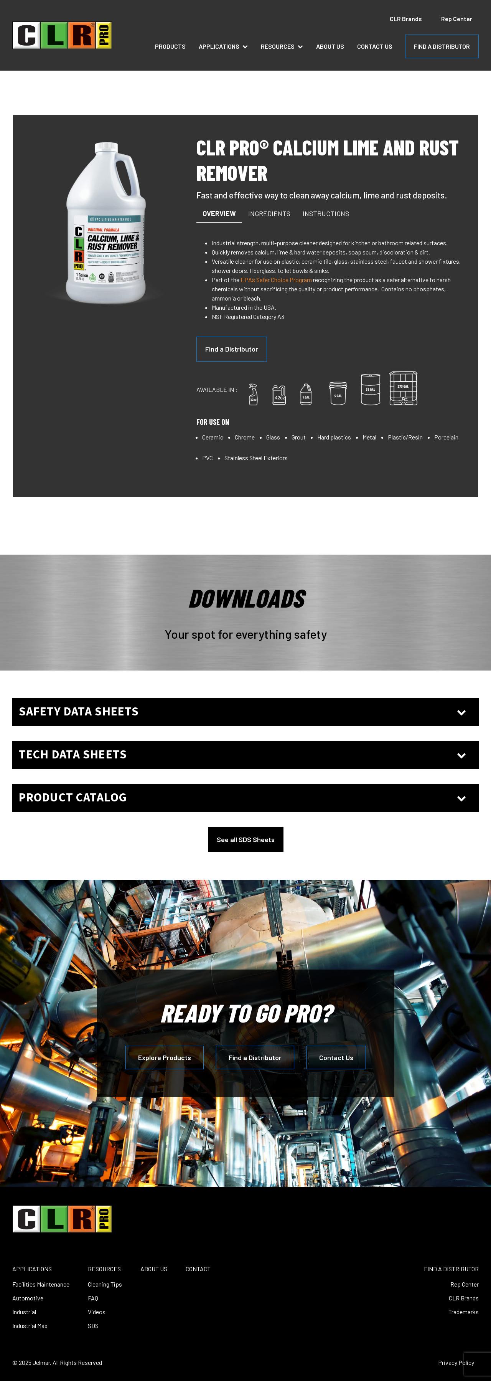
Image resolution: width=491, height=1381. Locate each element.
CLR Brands (406, 18)
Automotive (27, 1298)
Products (170, 46)
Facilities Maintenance (40, 1284)
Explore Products (164, 1057)
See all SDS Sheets (246, 839)
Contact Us (374, 46)
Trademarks (463, 1311)
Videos (96, 1311)
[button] (219, 214)
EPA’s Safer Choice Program (276, 279)
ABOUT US (153, 1268)
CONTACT (198, 1268)
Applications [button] (223, 46)
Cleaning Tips (105, 1284)
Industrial (24, 1311)
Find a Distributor (231, 349)
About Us (330, 46)
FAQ (93, 1298)
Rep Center (456, 18)
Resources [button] (282, 46)
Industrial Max (30, 1325)
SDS (93, 1325)
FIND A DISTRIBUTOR (442, 46)
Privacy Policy (456, 1362)
